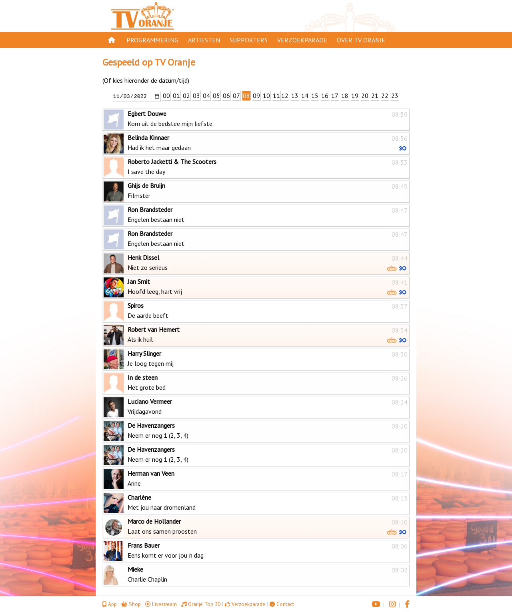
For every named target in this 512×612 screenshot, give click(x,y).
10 (266, 96)
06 (226, 96)
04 (206, 96)
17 (334, 96)
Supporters (249, 40)
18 (344, 96)
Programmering (152, 40)
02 (186, 96)
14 (304, 96)
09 (256, 96)
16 (324, 96)
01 (176, 96)
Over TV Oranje (361, 40)
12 (284, 96)
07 (236, 96)
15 (314, 96)
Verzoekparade (302, 40)
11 (276, 96)
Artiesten (204, 40)
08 (246, 96)
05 (216, 96)
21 (374, 96)
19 (354, 96)
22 (384, 96)
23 (394, 96)
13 (294, 96)
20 (364, 96)
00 (166, 96)
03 (196, 96)
